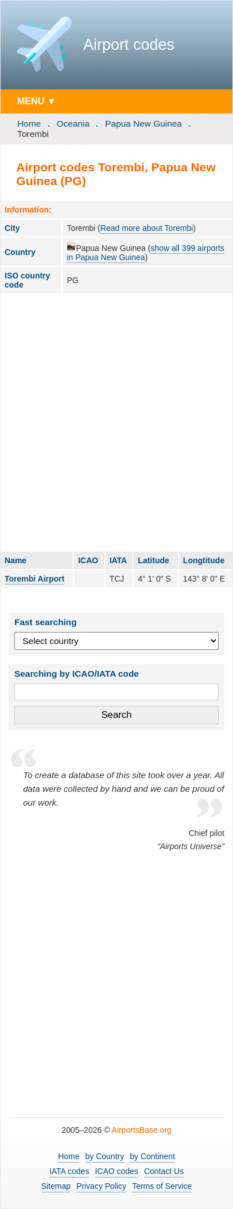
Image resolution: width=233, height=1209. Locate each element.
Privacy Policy (101, 1186)
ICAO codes (116, 1171)
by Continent (152, 1156)
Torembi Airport (34, 578)
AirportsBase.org (142, 1130)
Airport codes (128, 44)
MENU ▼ (36, 101)
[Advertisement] (116, 422)
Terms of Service (162, 1186)
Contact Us (164, 1171)
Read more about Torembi (146, 228)
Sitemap (56, 1186)
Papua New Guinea (143, 123)
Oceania (73, 123)
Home (29, 123)
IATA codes (69, 1171)
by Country (105, 1156)
